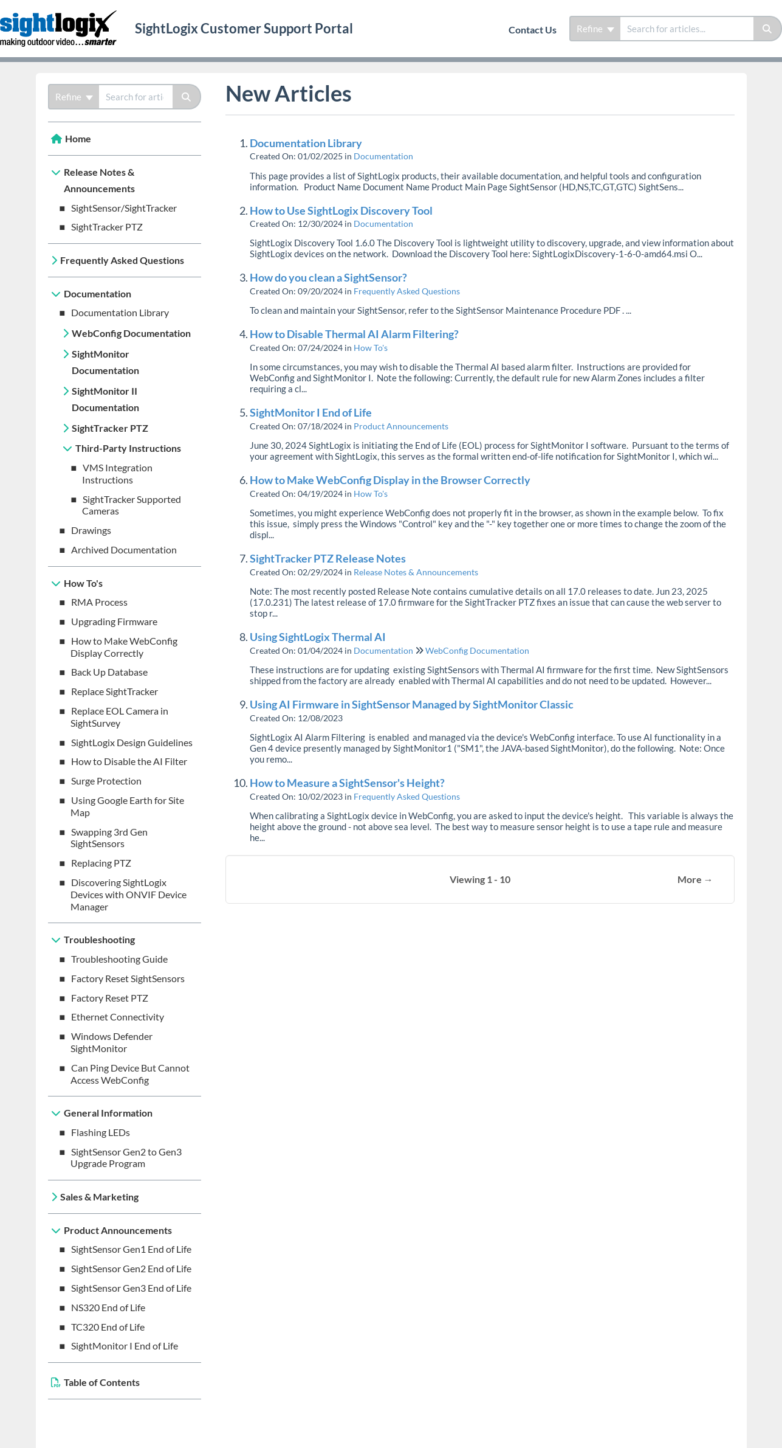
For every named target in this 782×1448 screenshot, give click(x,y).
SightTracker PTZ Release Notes (328, 558)
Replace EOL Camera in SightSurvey (119, 717)
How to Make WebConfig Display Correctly (124, 647)
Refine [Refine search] (595, 28)
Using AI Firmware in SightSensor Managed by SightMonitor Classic (412, 704)
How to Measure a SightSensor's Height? (347, 782)
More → (695, 879)
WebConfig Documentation (131, 333)
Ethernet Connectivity (117, 1016)
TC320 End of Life (108, 1326)
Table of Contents (102, 1382)
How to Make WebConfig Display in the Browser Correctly (390, 480)
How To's (83, 583)
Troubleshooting (99, 939)
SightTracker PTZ (107, 226)
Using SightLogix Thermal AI (318, 636)
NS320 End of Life (108, 1307)
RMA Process (99, 602)
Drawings (91, 530)
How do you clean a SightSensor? (328, 277)
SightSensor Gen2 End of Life (131, 1268)
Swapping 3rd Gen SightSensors (109, 838)
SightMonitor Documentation (105, 362)
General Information (108, 1112)
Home (78, 138)
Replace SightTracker (114, 691)
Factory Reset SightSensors (128, 978)
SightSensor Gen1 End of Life (131, 1249)
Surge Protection (106, 780)
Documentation (97, 293)
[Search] (767, 28)
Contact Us (533, 29)
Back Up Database (109, 671)
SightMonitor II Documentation (105, 399)
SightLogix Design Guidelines (132, 742)
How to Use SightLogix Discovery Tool (341, 210)
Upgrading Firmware (114, 621)
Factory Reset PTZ (109, 997)
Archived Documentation (124, 549)
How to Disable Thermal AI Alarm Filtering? (354, 334)
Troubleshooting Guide (119, 959)
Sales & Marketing (99, 1196)
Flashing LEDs (100, 1132)
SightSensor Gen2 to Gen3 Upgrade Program (126, 1157)
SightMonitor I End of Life (124, 1345)
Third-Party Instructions (128, 448)
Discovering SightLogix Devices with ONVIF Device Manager (128, 894)
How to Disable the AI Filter (129, 761)
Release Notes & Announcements (99, 180)
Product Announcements (118, 1230)
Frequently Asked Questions (122, 260)
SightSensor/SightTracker (124, 207)
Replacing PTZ (101, 862)
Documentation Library (120, 312)
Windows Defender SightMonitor (111, 1042)
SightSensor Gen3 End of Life (131, 1288)
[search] (687, 28)
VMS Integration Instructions (117, 473)
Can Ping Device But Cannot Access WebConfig (130, 1074)
